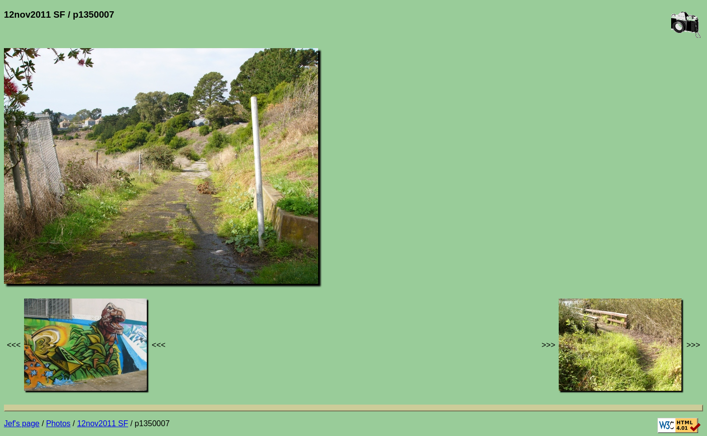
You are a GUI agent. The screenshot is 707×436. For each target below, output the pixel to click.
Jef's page (21, 423)
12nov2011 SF (102, 423)
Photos (58, 423)
